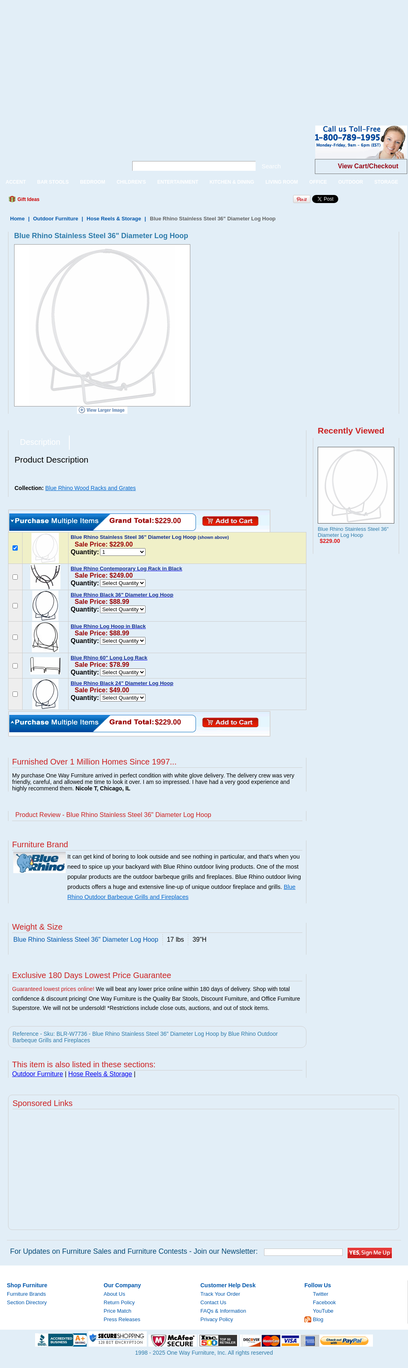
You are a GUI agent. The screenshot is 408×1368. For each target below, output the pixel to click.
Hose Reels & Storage (114, 219)
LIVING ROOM (281, 182)
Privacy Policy (216, 1319)
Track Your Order (220, 1294)
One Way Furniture (59, 149)
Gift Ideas (28, 199)
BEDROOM (92, 182)
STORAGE (386, 182)
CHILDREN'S (131, 182)
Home (17, 219)
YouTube (323, 1311)
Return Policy (119, 1302)
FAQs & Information (223, 1311)
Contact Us (213, 1302)
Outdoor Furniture (55, 219)
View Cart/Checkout (368, 166)
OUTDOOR (350, 182)
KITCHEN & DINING (232, 182)
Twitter (320, 1294)
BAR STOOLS (53, 182)
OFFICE (318, 182)
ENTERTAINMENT (177, 182)
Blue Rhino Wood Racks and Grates (90, 488)
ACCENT (16, 182)
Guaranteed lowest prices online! (53, 989)
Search (271, 166)
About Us (114, 1294)
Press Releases (122, 1319)
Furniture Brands (26, 1294)
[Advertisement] (140, 56)
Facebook (324, 1302)
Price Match (117, 1311)
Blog (318, 1319)
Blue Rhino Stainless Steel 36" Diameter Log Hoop (353, 532)
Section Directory (27, 1302)
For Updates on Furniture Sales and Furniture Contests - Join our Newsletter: (134, 1251)
